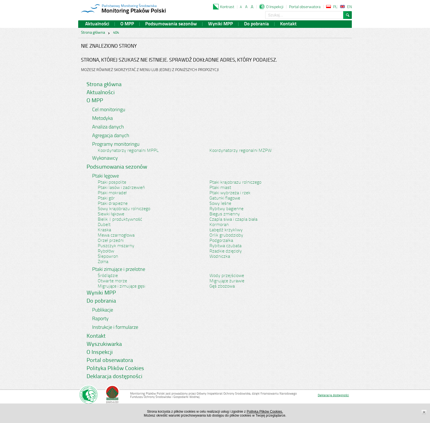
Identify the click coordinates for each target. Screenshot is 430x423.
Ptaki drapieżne (113, 203)
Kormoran (219, 225)
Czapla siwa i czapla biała (233, 219)
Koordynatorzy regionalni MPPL (128, 151)
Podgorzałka (221, 241)
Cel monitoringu (108, 109)
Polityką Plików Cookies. (265, 412)
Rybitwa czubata (225, 246)
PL (335, 6)
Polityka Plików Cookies (115, 368)
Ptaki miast (220, 188)
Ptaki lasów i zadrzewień (121, 188)
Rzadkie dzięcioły (225, 251)
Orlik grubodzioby (226, 235)
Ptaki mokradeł (112, 193)
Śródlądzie (108, 276)
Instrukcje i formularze (115, 327)
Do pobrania (256, 24)
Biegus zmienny (224, 214)
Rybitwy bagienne (226, 209)
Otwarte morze (112, 281)
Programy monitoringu (115, 144)
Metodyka (102, 118)
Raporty (100, 318)
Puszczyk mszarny (116, 246)
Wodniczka (219, 256)
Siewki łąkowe (111, 214)
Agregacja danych (110, 135)
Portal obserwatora (305, 6)
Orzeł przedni (111, 241)
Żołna (103, 262)
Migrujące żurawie (226, 281)
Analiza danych (108, 126)
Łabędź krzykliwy (226, 230)
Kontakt (288, 24)
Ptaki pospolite (112, 182)
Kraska (104, 230)
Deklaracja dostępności (114, 377)
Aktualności (97, 24)
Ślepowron (108, 256)
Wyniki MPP (220, 24)
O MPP (127, 24)
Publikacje (102, 309)
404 (116, 33)
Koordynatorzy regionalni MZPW (240, 151)
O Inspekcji (274, 6)
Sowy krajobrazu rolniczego (124, 209)
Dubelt (104, 225)
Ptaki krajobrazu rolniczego (235, 182)
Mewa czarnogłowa (116, 235)
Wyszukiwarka (104, 344)
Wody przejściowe (226, 276)
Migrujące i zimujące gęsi (121, 286)
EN (349, 6)
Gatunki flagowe (224, 198)
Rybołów (106, 251)
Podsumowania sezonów (171, 24)
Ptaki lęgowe (105, 175)
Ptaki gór (106, 198)
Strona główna (93, 33)
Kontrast (227, 6)
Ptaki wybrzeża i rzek (229, 193)
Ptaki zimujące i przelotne (118, 269)
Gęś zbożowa (222, 286)
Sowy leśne (220, 203)
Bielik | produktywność (120, 219)
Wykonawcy (105, 158)
